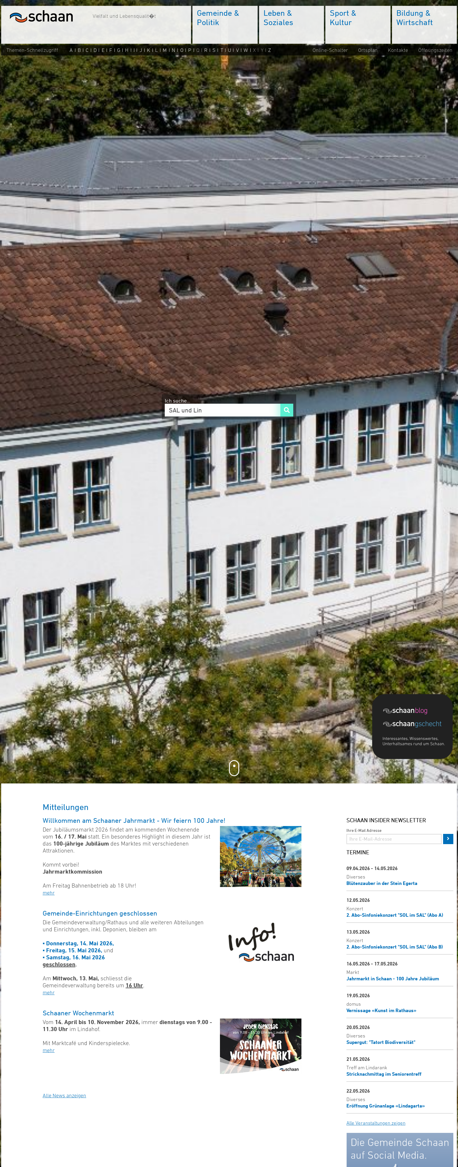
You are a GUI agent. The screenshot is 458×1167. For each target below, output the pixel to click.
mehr (49, 893)
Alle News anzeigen (64, 1095)
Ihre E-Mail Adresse (363, 830)
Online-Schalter (330, 50)
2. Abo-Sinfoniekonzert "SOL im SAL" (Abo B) (394, 947)
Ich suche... (177, 400)
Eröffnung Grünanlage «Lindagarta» (385, 1106)
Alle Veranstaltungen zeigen (375, 1123)
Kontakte (398, 50)
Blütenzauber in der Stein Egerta (381, 883)
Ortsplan (368, 50)
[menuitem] (225, 25)
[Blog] (412, 710)
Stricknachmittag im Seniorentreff (383, 1074)
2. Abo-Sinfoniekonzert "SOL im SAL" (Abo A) (394, 915)
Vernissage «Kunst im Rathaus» (381, 1010)
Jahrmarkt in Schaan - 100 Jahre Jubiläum (392, 978)
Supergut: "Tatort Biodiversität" (380, 1042)
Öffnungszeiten (435, 50)
